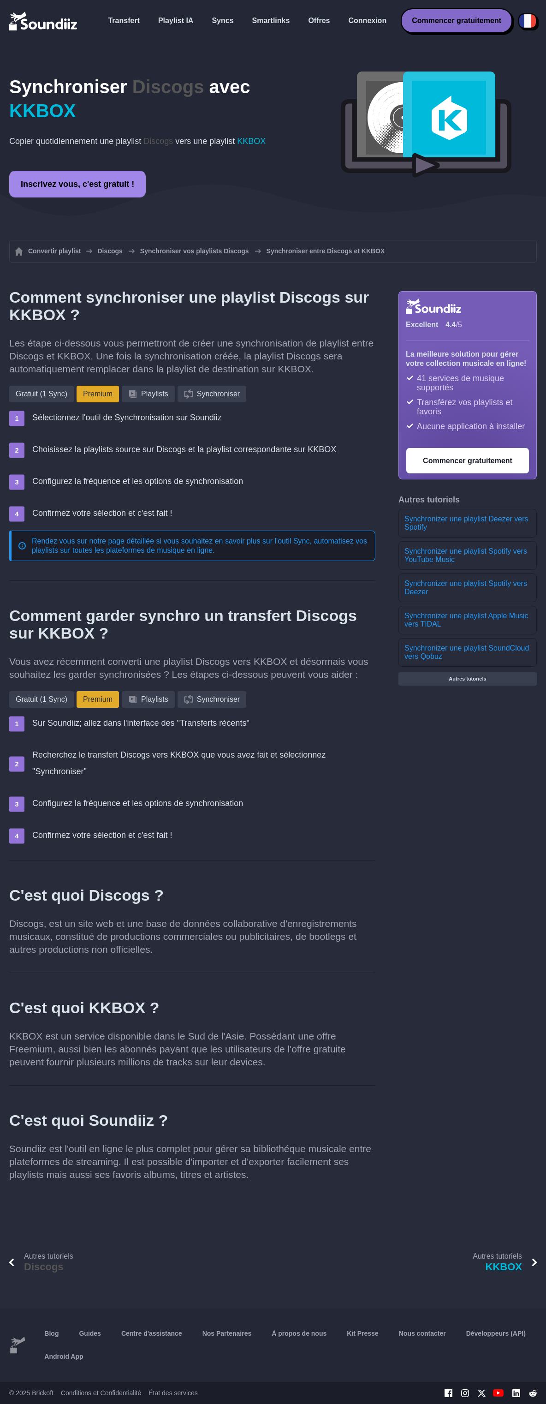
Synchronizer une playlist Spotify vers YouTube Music (465, 555)
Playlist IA (175, 20)
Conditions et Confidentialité (101, 1393)
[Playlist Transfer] (43, 21)
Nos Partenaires (227, 1333)
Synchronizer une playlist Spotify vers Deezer (465, 588)
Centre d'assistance (151, 1333)
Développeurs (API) (496, 1333)
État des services (173, 1393)
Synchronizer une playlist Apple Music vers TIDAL (466, 620)
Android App (63, 1356)
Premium (98, 394)
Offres (319, 20)
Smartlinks (271, 20)
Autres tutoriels (467, 678)
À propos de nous (299, 1333)
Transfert (123, 20)
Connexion (368, 20)
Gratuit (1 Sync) (41, 394)
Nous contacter (422, 1333)
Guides (90, 1333)
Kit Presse (362, 1333)
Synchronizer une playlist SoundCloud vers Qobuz (466, 652)
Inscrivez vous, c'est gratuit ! (77, 184)
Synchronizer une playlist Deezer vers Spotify (466, 523)
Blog (51, 1333)
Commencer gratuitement (456, 20)
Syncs (222, 20)
